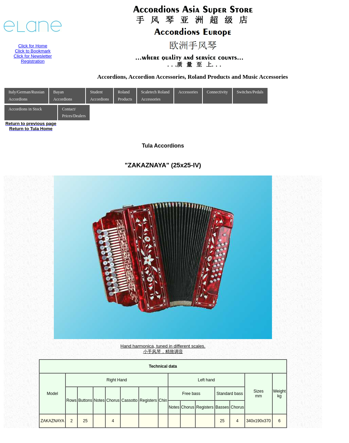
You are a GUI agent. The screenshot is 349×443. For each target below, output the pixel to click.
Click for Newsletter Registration (33, 59)
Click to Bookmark (33, 51)
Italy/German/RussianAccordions (26, 96)
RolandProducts (125, 96)
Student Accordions (99, 96)
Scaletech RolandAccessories (155, 96)
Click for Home (32, 45)
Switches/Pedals (250, 92)
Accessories (188, 92)
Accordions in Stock (25, 109)
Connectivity (217, 92)
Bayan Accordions (62, 96)
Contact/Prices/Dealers (74, 113)
